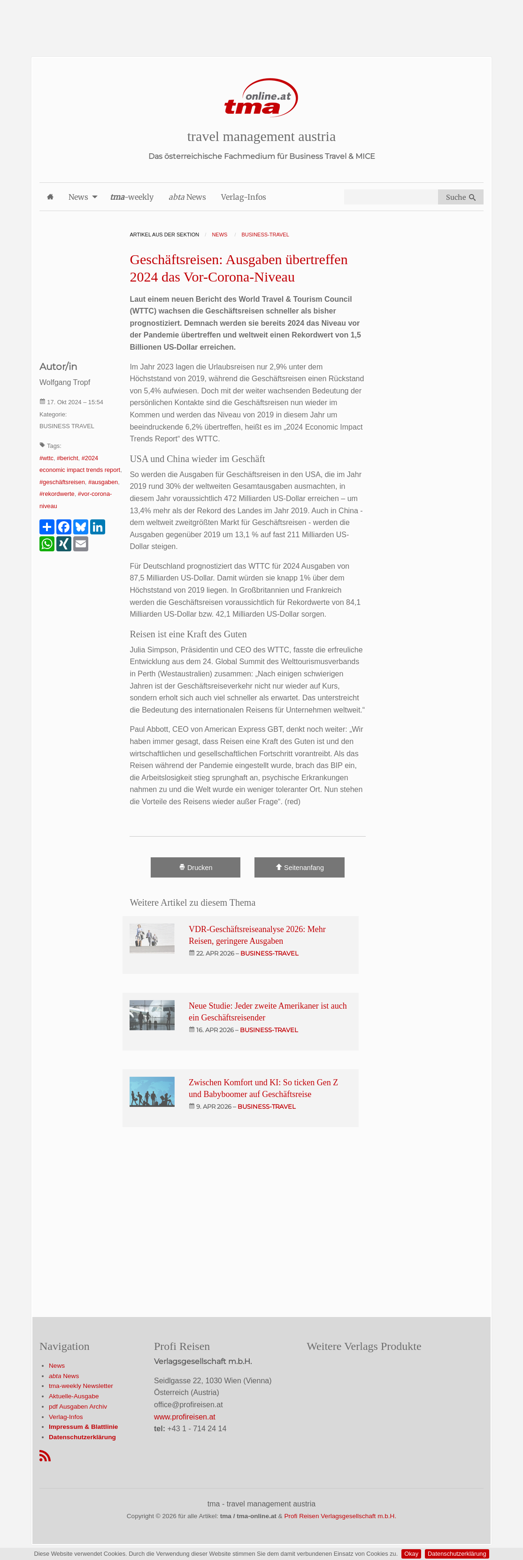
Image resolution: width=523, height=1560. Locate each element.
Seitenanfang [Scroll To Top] (300, 867)
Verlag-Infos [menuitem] (243, 197)
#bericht (67, 458)
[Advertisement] (261, 21)
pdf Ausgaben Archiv (78, 1406)
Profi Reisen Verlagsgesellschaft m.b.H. (340, 1516)
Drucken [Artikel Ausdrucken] (196, 867)
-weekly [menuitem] (132, 197)
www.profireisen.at (184, 1417)
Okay (411, 1553)
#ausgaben (103, 482)
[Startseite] (261, 98)
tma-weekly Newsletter (81, 1385)
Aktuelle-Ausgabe (74, 1396)
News (57, 1365)
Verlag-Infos (66, 1416)
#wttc (46, 458)
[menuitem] (50, 196)
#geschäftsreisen (62, 482)
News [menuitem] (78, 197)
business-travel (269, 953)
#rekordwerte (57, 493)
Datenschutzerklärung (457, 1553)
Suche (461, 197)
